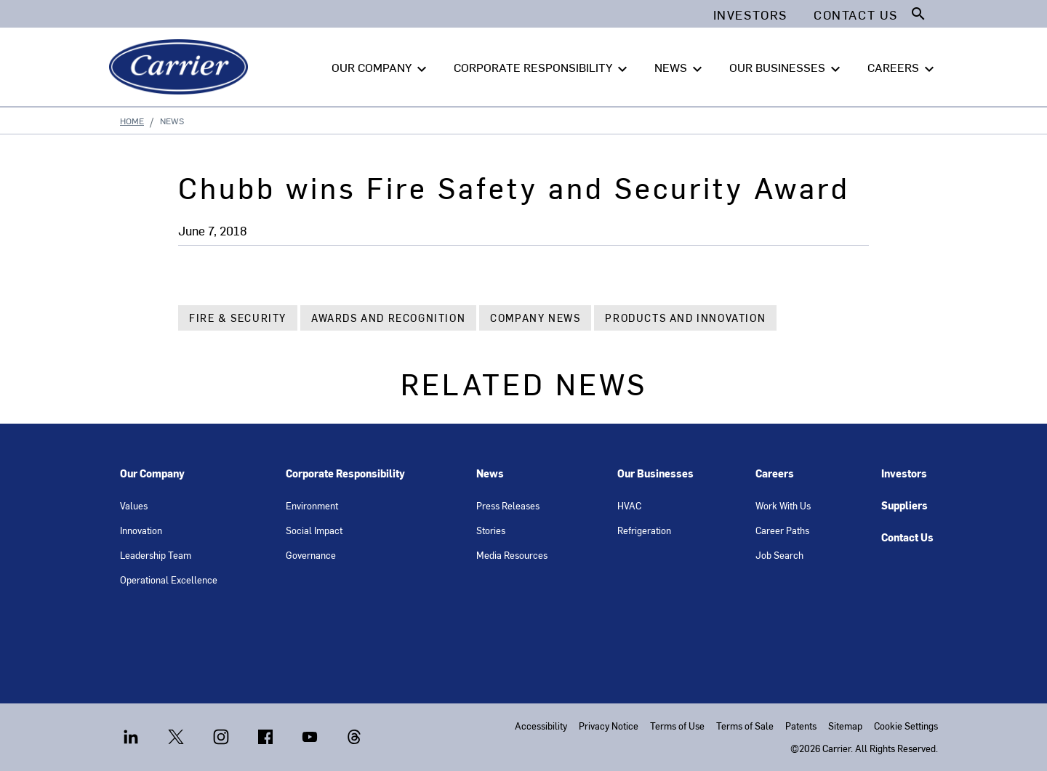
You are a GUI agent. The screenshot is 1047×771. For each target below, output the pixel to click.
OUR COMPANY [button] (381, 67)
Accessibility (541, 725)
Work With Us (783, 505)
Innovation (141, 530)
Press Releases (507, 505)
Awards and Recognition (388, 318)
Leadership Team (155, 555)
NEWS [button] (680, 67)
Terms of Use (677, 725)
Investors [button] (750, 15)
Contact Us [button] (856, 15)
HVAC (629, 505)
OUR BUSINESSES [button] (786, 67)
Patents (801, 725)
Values (134, 505)
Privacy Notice (608, 725)
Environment (312, 505)
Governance (311, 555)
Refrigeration (644, 530)
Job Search (779, 555)
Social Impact (314, 530)
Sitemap (845, 725)
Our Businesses (655, 473)
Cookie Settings (906, 725)
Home (132, 120)
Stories (490, 530)
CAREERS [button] (902, 67)
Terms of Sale (745, 725)
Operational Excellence (168, 579)
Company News (535, 318)
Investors (904, 473)
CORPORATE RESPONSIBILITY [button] (542, 67)
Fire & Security (237, 318)
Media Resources (511, 555)
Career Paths (782, 530)
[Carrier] (181, 66)
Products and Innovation (685, 318)
